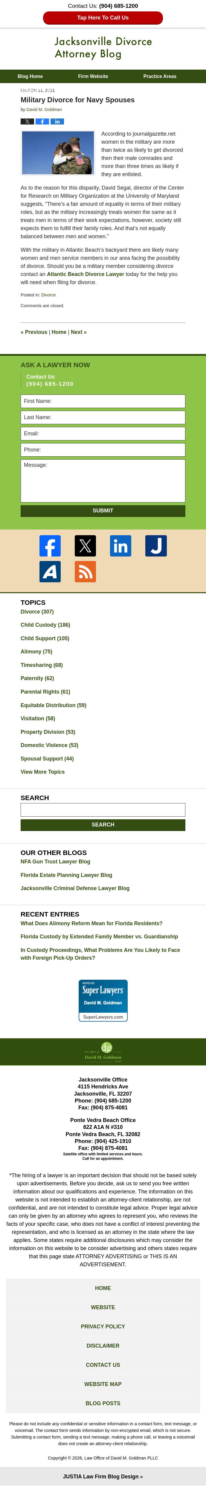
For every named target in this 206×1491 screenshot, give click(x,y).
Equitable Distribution (54, 706)
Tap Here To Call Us (103, 17)
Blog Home (30, 76)
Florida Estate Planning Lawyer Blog (67, 877)
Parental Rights (46, 693)
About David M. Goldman (46, 89)
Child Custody (46, 625)
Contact (122, 89)
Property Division (48, 733)
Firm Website (93, 76)
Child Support (45, 639)
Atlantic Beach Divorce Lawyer (86, 274)
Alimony (37, 652)
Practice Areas (160, 76)
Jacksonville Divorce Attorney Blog (103, 48)
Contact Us (103, 1369)
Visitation (38, 720)
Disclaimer (103, 1350)
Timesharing (42, 666)
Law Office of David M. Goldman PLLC (121, 1463)
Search (102, 827)
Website (103, 1311)
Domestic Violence (50, 747)
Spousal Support (48, 760)
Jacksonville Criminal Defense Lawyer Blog (76, 891)
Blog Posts (102, 1408)
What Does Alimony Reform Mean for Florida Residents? (93, 925)
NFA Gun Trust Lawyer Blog (56, 864)
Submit (103, 511)
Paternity (38, 679)
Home (59, 332)
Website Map (103, 1389)
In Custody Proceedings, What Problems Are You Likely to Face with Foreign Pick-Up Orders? (102, 957)
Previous (34, 332)
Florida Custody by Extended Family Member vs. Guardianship (101, 939)
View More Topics (43, 774)
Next (79, 332)
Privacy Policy (102, 1330)
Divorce (48, 294)
